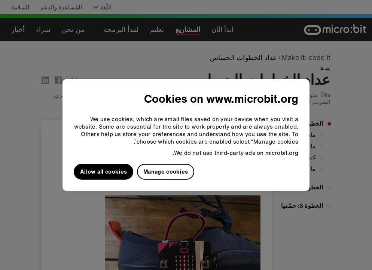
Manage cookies (165, 171)
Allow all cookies (103, 171)
